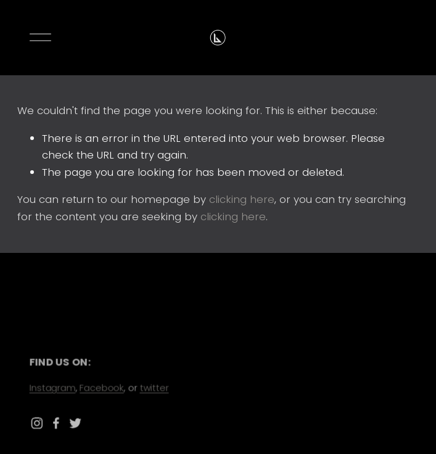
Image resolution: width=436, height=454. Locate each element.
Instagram (54, 387)
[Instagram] (40, 423)
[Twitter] (77, 423)
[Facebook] (59, 423)
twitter (155, 387)
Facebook (103, 387)
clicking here (241, 199)
